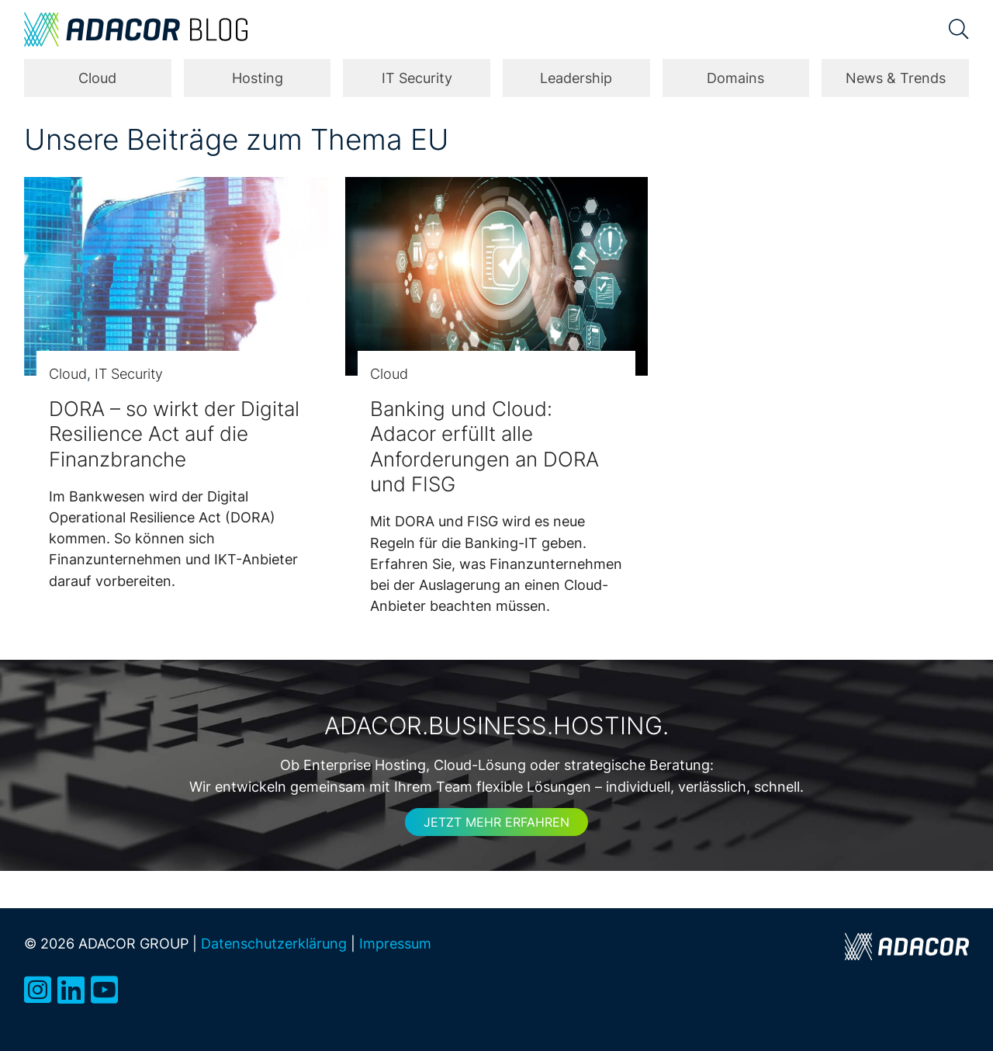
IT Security (417, 78)
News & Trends (896, 78)
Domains (735, 78)
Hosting (257, 78)
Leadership (576, 78)
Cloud (97, 78)
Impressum (395, 943)
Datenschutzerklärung (274, 943)
